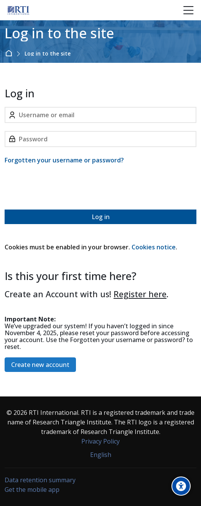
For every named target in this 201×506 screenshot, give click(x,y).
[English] (100, 455)
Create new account (40, 364)
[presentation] (63, 188)
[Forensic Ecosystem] (18, 10)
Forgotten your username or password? (64, 160)
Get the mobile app (32, 489)
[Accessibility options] (181, 486)
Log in (101, 217)
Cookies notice (154, 247)
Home (10, 53)
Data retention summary (40, 480)
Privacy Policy (100, 441)
